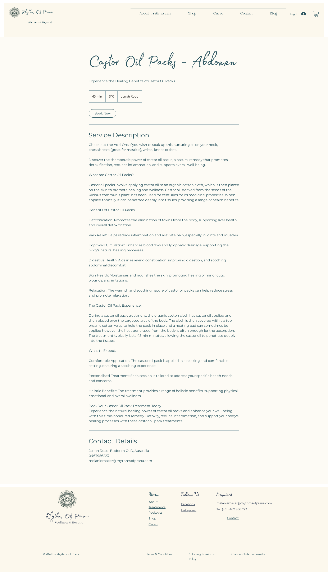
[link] (102, 113)
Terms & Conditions (159, 554)
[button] (316, 14)
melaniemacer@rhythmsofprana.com (244, 503)
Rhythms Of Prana (66, 516)
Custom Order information (248, 554)
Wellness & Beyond (40, 22)
